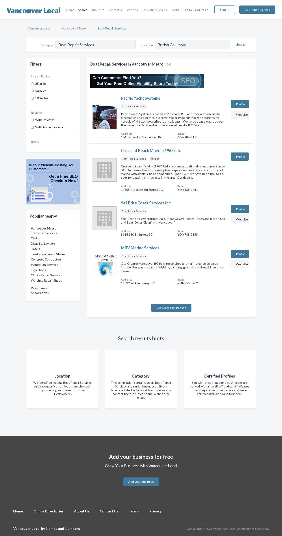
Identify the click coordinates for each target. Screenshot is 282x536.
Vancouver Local (39, 28)
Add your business (154, 10)
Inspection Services (44, 264)
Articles (132, 10)
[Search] (241, 44)
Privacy (155, 511)
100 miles (41, 98)
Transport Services (44, 233)
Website (242, 114)
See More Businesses (171, 308)
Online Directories (48, 511)
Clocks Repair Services (46, 275)
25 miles (40, 83)
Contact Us (116, 10)
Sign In (224, 9)
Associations (40, 293)
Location (147, 45)
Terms (134, 511)
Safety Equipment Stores (48, 254)
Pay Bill (175, 10)
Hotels (35, 249)
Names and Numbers (63, 528)
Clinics (35, 238)
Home (70, 10)
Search (82, 10)
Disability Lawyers (43, 243)
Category (47, 45)
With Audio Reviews (49, 127)
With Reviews (44, 120)
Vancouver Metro (74, 28)
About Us (97, 10)
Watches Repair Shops (46, 280)
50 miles (40, 91)
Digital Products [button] (195, 10)
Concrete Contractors (46, 259)
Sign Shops (38, 270)
